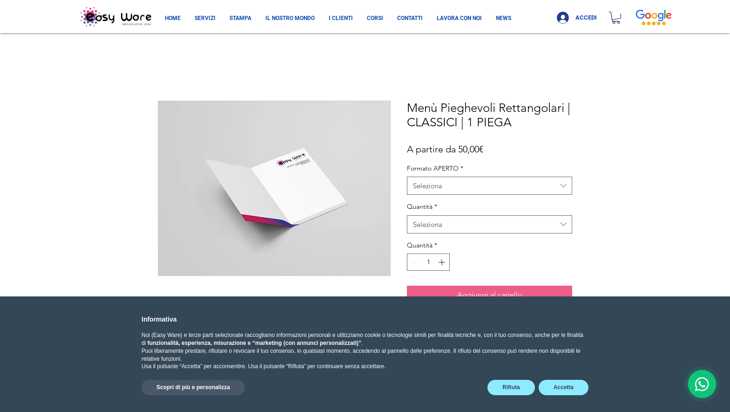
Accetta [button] (564, 387)
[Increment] (442, 262)
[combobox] (489, 186)
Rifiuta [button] (511, 387)
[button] (616, 18)
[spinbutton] (428, 262)
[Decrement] (414, 262)
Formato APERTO (435, 168)
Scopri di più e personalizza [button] (193, 387)
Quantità (422, 206)
